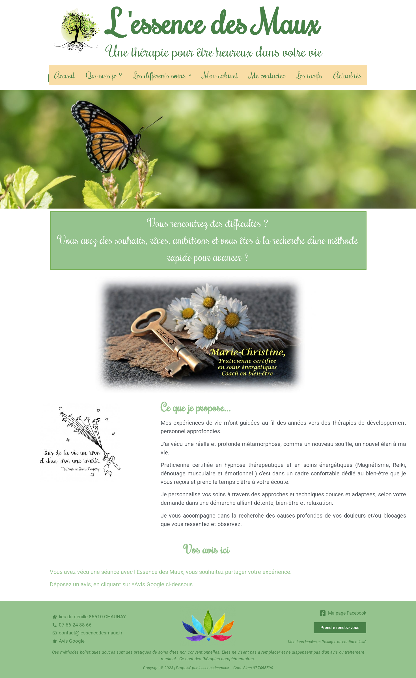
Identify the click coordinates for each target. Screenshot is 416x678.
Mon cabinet (220, 75)
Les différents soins (162, 75)
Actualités (347, 75)
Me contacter (267, 75)
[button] (162, 75)
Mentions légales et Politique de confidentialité (327, 642)
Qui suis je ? (104, 75)
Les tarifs (309, 75)
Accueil (64, 75)
